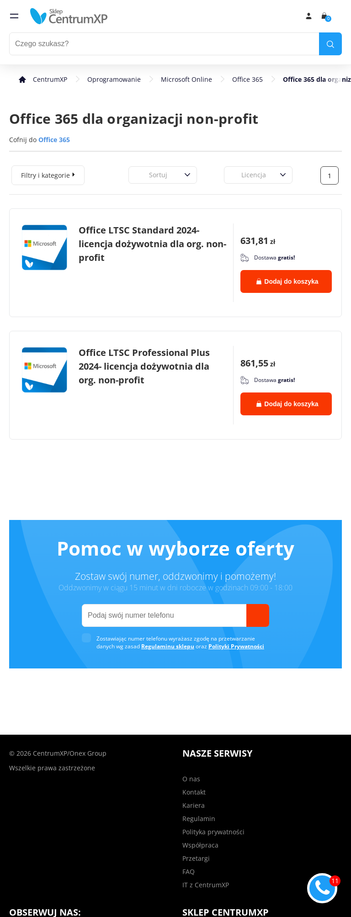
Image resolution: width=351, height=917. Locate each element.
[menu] (14, 16)
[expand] (73, 174)
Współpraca (200, 845)
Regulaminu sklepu (167, 646)
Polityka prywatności (213, 831)
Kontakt (194, 792)
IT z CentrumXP (205, 884)
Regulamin (198, 818)
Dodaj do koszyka (287, 281)
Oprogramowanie (114, 79)
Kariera (193, 805)
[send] (257, 615)
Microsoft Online (186, 79)
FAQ (188, 871)
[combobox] (139, 175)
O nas (191, 778)
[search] (330, 43)
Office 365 (247, 79)
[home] (69, 16)
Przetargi (196, 858)
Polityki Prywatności (236, 646)
